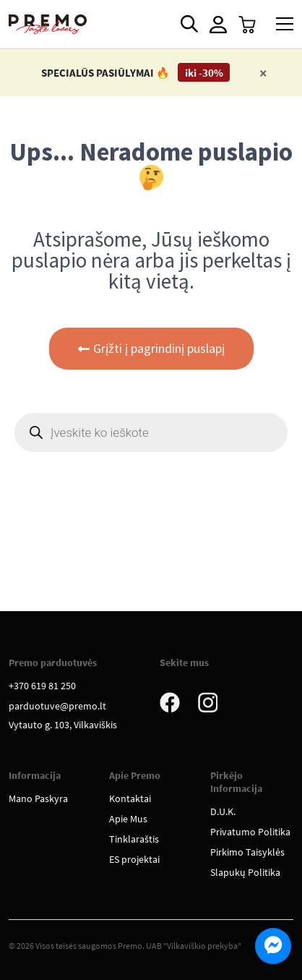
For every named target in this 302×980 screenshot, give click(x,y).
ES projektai (134, 859)
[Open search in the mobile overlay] (188, 24)
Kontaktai (130, 798)
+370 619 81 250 (42, 685)
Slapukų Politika (245, 872)
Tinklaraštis (134, 838)
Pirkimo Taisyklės (247, 851)
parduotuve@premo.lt (57, 705)
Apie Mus (128, 818)
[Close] (263, 72)
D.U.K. (223, 811)
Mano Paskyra (38, 798)
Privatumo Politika (250, 831)
